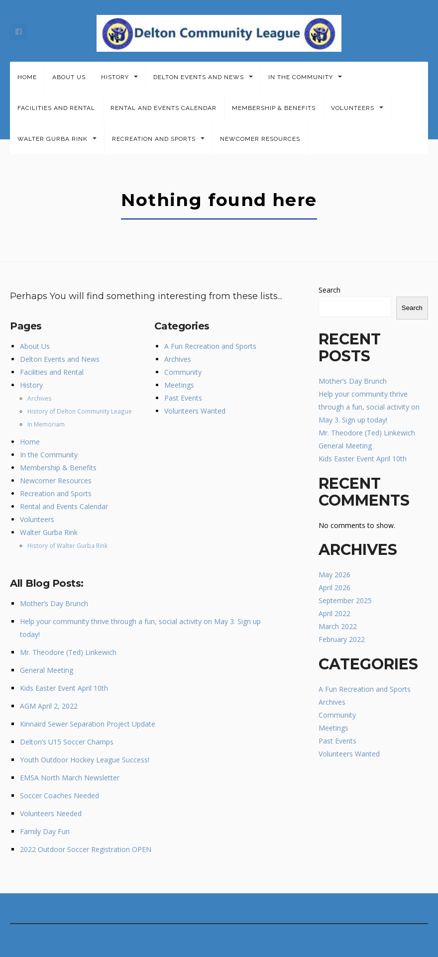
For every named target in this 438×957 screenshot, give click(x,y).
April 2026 (334, 587)
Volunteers (352, 108)
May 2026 (334, 574)
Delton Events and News (198, 77)
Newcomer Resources (260, 138)
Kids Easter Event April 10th (64, 688)
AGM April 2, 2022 (49, 706)
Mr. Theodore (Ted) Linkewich (68, 652)
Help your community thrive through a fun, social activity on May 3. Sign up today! (369, 407)
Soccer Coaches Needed (59, 795)
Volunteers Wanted (194, 411)
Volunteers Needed (51, 813)
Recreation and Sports (154, 138)
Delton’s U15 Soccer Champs (66, 741)
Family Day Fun (45, 831)
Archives (39, 398)
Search (329, 290)
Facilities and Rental (56, 108)
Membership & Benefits (274, 108)
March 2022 (338, 626)
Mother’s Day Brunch (54, 603)
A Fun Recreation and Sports (210, 346)
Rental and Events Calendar (163, 108)
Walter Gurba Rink (52, 138)
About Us (69, 77)
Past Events (183, 398)
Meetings (179, 385)
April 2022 (334, 613)
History (115, 77)
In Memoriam (46, 424)
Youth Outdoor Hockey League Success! (84, 759)
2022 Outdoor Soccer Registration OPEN (85, 849)
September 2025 (345, 600)
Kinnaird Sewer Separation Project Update (87, 724)
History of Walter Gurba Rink (67, 545)
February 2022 (342, 639)
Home (27, 77)
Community (183, 372)
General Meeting (46, 670)
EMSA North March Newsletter (69, 777)
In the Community (300, 77)
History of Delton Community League (79, 411)
